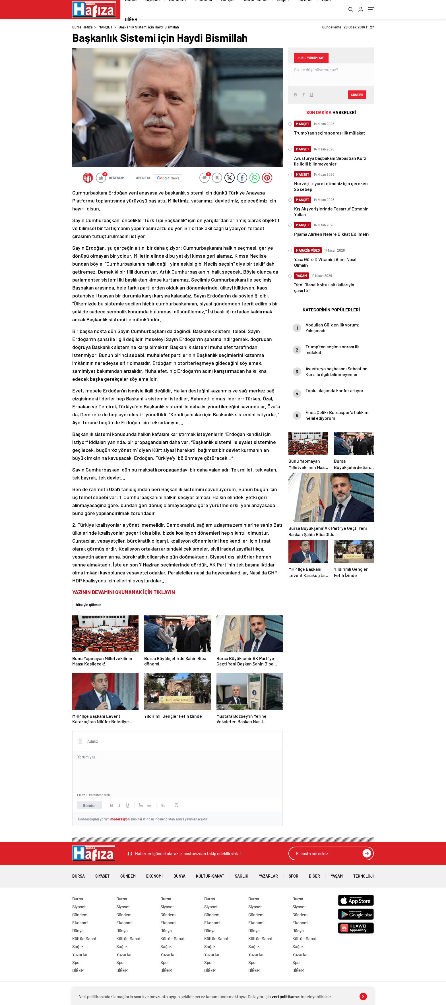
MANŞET (105, 28)
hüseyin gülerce (88, 605)
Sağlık (241, 874)
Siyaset (102, 874)
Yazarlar (268, 874)
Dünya (179, 874)
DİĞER (131, 19)
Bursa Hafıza (82, 28)
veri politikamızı (286, 996)
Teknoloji (363, 874)
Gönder (89, 806)
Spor (293, 874)
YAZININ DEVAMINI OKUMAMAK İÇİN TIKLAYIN (123, 593)
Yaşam (337, 874)
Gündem (128, 874)
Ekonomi (154, 874)
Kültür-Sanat (210, 874)
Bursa (78, 874)
